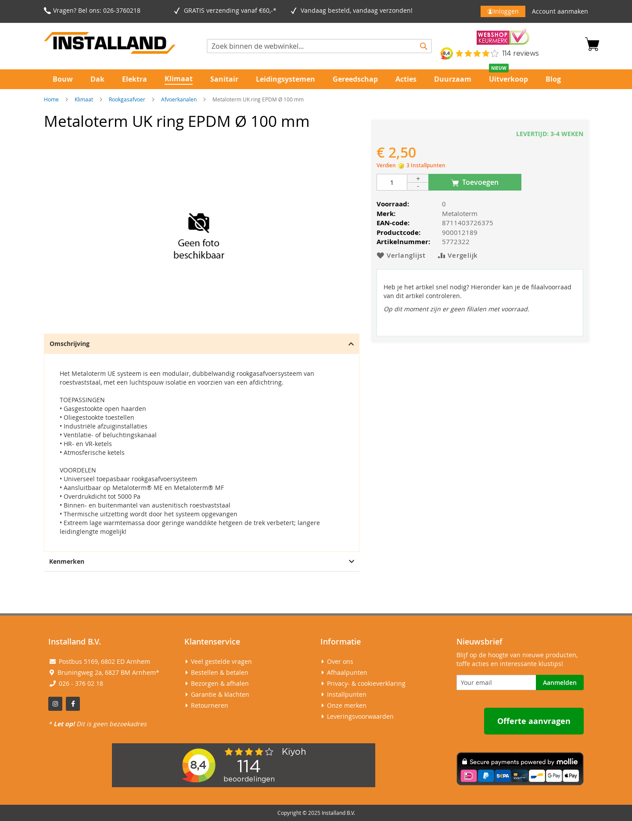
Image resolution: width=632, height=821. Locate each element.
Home (51, 99)
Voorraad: (393, 204)
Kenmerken (201, 561)
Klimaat (84, 99)
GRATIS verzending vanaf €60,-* (232, 10)
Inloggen (506, 11)
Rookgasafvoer (127, 99)
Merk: (386, 213)
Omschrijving (202, 343)
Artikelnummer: (403, 241)
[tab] (201, 443)
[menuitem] (63, 79)
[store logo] (110, 44)
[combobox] (319, 46)
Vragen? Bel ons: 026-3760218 (96, 10)
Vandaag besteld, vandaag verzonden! (358, 10)
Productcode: (398, 232)
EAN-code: (393, 222)
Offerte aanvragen (534, 721)
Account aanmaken (560, 11)
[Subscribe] (560, 682)
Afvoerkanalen (179, 99)
